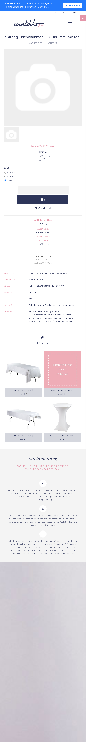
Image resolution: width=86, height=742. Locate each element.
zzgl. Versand (60, 273)
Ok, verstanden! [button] (73, 5)
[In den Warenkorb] (42, 199)
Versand (43, 158)
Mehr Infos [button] (43, 7)
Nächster (51, 43)
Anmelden (67, 13)
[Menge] (43, 190)
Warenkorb (78, 13)
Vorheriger (35, 43)
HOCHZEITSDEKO (43, 146)
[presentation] (43, 256)
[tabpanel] (43, 297)
